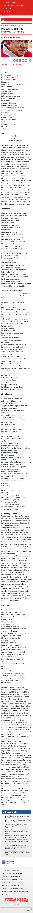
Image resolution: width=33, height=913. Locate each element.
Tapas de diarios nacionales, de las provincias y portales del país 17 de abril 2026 (17, 852)
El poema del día (6, 882)
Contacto (16, 895)
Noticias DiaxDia (17, 64)
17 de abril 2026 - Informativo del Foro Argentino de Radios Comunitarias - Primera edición (17, 846)
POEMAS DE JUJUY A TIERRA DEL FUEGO (12, 879)
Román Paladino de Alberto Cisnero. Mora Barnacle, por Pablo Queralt (18, 821)
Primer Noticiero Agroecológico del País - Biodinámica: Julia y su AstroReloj (18, 836)
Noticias (11, 895)
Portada (4, 870)
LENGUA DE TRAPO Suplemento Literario (12, 888)
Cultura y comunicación (13, 870)
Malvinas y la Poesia (10, 2)
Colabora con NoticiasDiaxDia (13, 5)
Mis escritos (7, 8)
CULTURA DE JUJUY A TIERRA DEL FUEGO (12, 873)
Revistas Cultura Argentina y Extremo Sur (12, 885)
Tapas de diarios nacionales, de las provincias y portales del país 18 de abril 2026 (17, 841)
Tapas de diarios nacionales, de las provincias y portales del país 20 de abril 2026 (17, 825)
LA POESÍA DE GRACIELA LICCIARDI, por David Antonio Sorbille (17, 817)
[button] (3, 809)
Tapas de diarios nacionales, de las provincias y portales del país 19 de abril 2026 (17, 831)
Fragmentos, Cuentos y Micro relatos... (12, 876)
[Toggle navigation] (3, 19)
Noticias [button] (6, 12)
